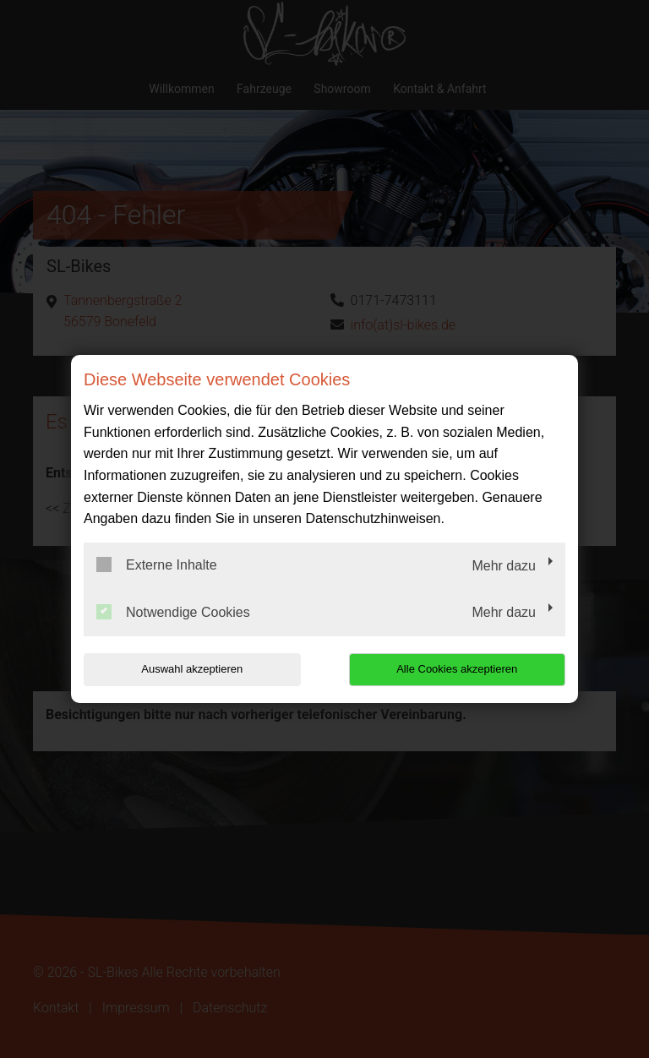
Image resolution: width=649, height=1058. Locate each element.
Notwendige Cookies (173, 611)
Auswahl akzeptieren (192, 669)
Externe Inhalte (156, 564)
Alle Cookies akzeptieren (456, 669)
